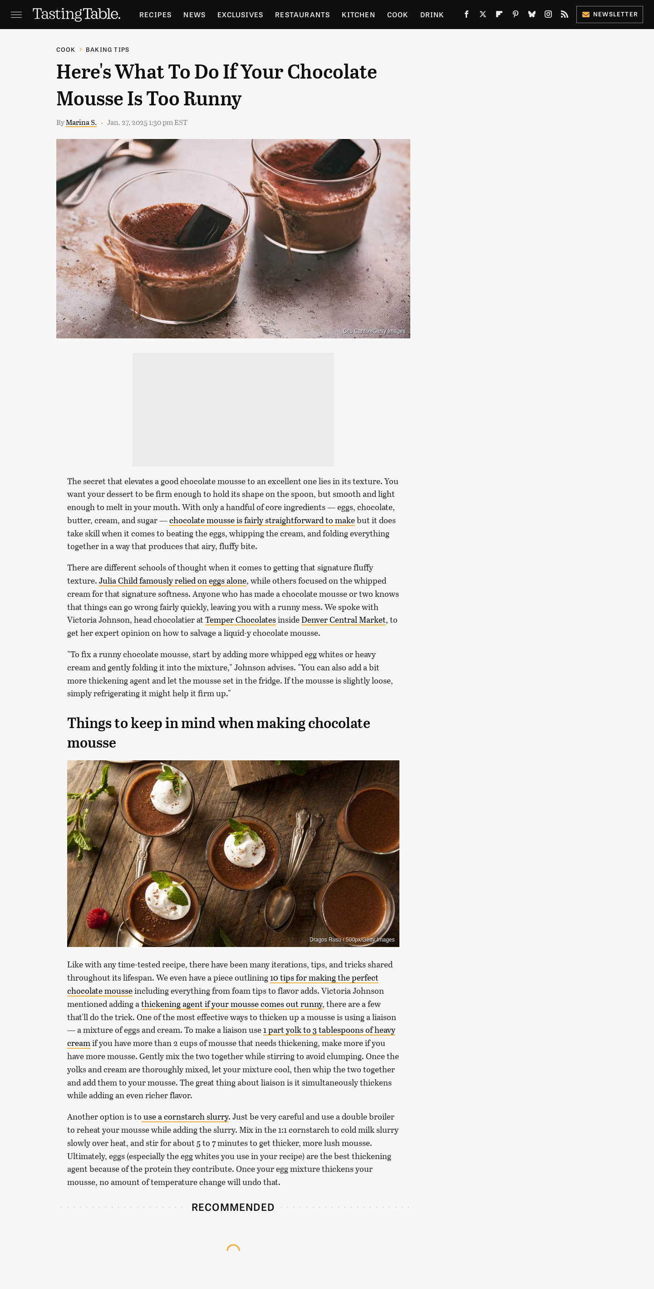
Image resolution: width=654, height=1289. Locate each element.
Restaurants (302, 14)
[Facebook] (466, 16)
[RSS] (564, 16)
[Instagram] (548, 16)
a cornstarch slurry (192, 1116)
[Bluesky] (531, 16)
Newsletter (609, 14)
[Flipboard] (499, 16)
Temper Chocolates (240, 619)
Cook (397, 14)
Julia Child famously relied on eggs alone (172, 580)
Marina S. (81, 122)
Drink (432, 14)
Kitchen (358, 14)
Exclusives (240, 14)
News (194, 14)
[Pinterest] (515, 16)
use (149, 1116)
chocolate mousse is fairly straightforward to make (262, 520)
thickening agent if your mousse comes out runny (231, 1004)
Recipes (155, 14)
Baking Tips (107, 49)
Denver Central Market (343, 619)
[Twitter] (482, 16)
